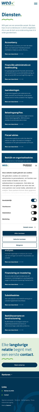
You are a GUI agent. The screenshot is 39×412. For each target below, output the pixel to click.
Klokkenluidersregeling (7, 402)
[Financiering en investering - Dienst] (19, 284)
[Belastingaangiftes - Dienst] (19, 124)
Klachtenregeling (25, 400)
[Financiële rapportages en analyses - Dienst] (19, 262)
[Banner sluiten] (36, 165)
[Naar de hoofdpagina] (8, 4)
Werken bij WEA (9, 391)
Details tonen (28, 227)
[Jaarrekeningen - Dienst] (19, 101)
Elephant (8, 405)
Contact (6, 395)
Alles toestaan (19, 233)
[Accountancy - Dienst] (19, 54)
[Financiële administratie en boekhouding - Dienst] (19, 79)
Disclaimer (17, 400)
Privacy (32, 400)
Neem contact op (19, 365)
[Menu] (35, 3)
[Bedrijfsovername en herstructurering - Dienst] (19, 330)
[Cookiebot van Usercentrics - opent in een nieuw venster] (24, 165)
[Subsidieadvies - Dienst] (19, 305)
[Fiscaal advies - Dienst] (19, 146)
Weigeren (19, 245)
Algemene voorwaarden (7, 400)
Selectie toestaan (19, 239)
